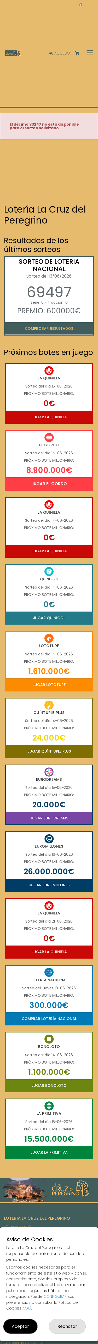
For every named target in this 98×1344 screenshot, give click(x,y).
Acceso (59, 53)
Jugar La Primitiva (49, 1152)
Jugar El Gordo (49, 483)
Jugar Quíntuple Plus (49, 751)
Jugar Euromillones (49, 885)
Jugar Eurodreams (49, 818)
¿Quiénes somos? (17, 1226)
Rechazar (67, 1326)
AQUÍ (26, 1308)
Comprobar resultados (49, 328)
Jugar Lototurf (49, 684)
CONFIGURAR (55, 1296)
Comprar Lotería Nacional (49, 1018)
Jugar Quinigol (49, 617)
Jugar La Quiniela (49, 417)
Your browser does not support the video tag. (49, 172)
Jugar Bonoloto (49, 1085)
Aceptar (20, 1326)
